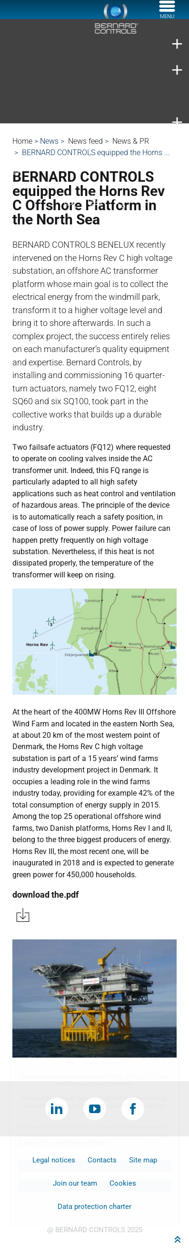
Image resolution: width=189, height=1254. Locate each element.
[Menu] (167, 15)
